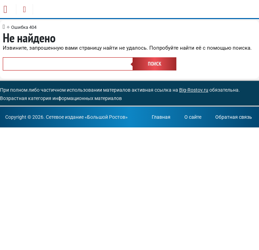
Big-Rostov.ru (193, 90)
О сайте (192, 117)
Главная (161, 117)
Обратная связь (233, 117)
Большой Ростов (106, 117)
